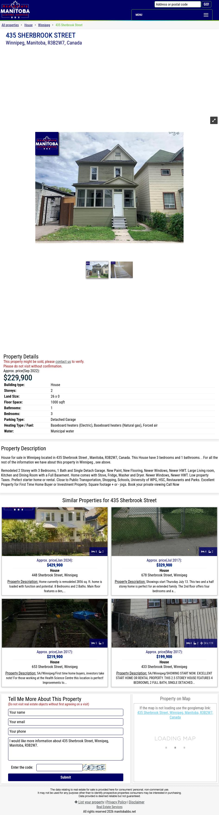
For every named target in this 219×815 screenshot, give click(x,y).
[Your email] (66, 722)
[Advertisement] (109, 80)
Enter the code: (22, 767)
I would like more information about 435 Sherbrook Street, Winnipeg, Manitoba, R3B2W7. (66, 749)
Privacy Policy (116, 802)
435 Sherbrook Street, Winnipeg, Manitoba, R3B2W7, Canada (175, 714)
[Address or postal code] (178, 4)
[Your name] (66, 712)
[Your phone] (66, 731)
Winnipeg (44, 25)
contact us (63, 361)
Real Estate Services (109, 807)
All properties (10, 25)
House (28, 25)
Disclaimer (136, 802)
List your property (89, 802)
